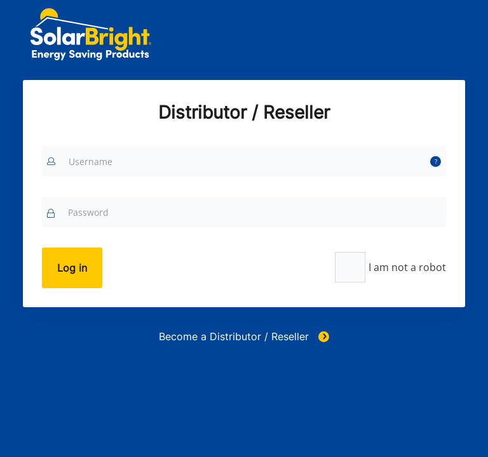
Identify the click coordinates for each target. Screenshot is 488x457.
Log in (72, 268)
